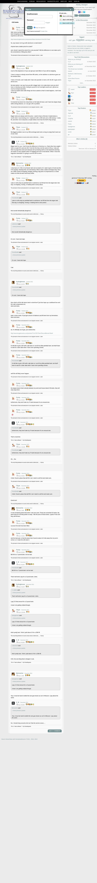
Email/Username (32, 14)
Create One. (44, 31)
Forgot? (48, 22)
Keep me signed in (39, 27)
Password (30, 20)
